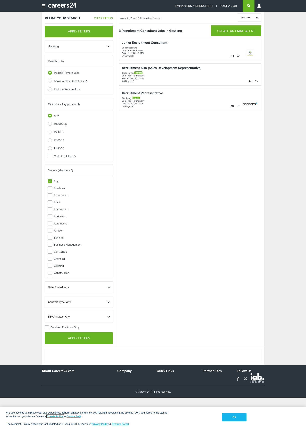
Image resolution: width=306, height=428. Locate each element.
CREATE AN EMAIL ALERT (236, 31)
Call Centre (57, 252)
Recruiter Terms (166, 400)
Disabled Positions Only (62, 327)
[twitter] (246, 379)
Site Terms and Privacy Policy (174, 389)
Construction (58, 273)
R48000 (59, 148)
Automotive (58, 224)
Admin (54, 202)
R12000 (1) (60, 124)
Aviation (55, 231)
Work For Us (124, 379)
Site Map (162, 384)
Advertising (58, 209)
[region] (153, 417)
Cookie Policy (55, 416)
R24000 (59, 132)
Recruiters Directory (169, 379)
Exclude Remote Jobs (67, 89)
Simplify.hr (209, 379)
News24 (208, 384)
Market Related (62, 156)
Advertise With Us (128, 384)
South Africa (145, 18)
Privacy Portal (120, 424)
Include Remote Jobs (67, 73)
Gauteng (157, 18)
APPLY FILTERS (79, 31)
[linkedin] (254, 379)
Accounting (58, 195)
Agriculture (57, 216)
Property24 (209, 389)
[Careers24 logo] (60, 6)
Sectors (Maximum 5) (60, 170)
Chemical (56, 259)
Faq (159, 405)
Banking (56, 238)
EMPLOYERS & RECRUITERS (194, 6)
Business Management (64, 245)
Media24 (208, 394)
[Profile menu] (259, 6)
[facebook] (238, 379)
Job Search (132, 18)
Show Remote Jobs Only (70, 81)
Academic (57, 188)
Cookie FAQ (74, 416)
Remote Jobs (56, 61)
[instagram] (261, 379)
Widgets (161, 394)
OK (234, 417)
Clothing (56, 266)
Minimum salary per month (64, 104)
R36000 (59, 140)
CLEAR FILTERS (103, 18)
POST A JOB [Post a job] (228, 6)
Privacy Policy (100, 424)
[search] (248, 6)
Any (56, 116)
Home (122, 18)
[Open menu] (43, 6)
